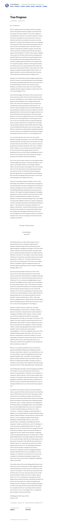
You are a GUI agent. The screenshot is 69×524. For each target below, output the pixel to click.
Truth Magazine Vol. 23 (38, 502)
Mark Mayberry (14, 20)
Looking (44, 6)
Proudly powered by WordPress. (22, 519)
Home (12, 6)
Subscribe (39, 6)
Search (33, 6)
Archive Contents (30, 502)
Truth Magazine (14, 4)
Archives (17, 6)
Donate (28, 6)
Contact (22, 6)
